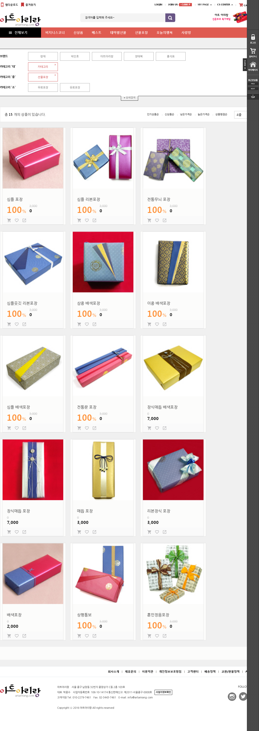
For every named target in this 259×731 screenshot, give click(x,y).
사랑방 (186, 32)
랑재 (43, 56)
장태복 (139, 56)
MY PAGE (203, 4)
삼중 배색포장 (88, 303)
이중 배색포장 (158, 303)
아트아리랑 (106, 56)
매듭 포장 (85, 511)
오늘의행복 (164, 32)
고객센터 (193, 671)
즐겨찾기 (28, 4)
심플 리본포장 (88, 199)
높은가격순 (204, 114)
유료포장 (75, 87)
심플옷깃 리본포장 (22, 303)
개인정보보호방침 (170, 671)
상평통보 (84, 615)
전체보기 (17, 32)
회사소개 (113, 671)
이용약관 (147, 671)
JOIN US (180, 4)
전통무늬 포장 (158, 199)
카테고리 (43, 66)
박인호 (75, 56)
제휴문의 (130, 671)
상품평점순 (221, 114)
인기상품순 (153, 114)
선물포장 (141, 32)
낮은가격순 (186, 114)
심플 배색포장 (18, 407)
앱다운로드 (9, 4)
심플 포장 (15, 199)
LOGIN (158, 4)
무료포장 (43, 87)
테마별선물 (118, 32)
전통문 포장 (86, 407)
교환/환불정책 (230, 671)
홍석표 (171, 56)
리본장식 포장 (158, 511)
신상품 (78, 32)
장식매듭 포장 (18, 511)
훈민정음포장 (158, 615)
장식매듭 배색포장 (162, 407)
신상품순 (169, 114)
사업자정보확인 (163, 692)
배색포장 (14, 615)
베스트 (96, 32)
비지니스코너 (55, 32)
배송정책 (210, 671)
